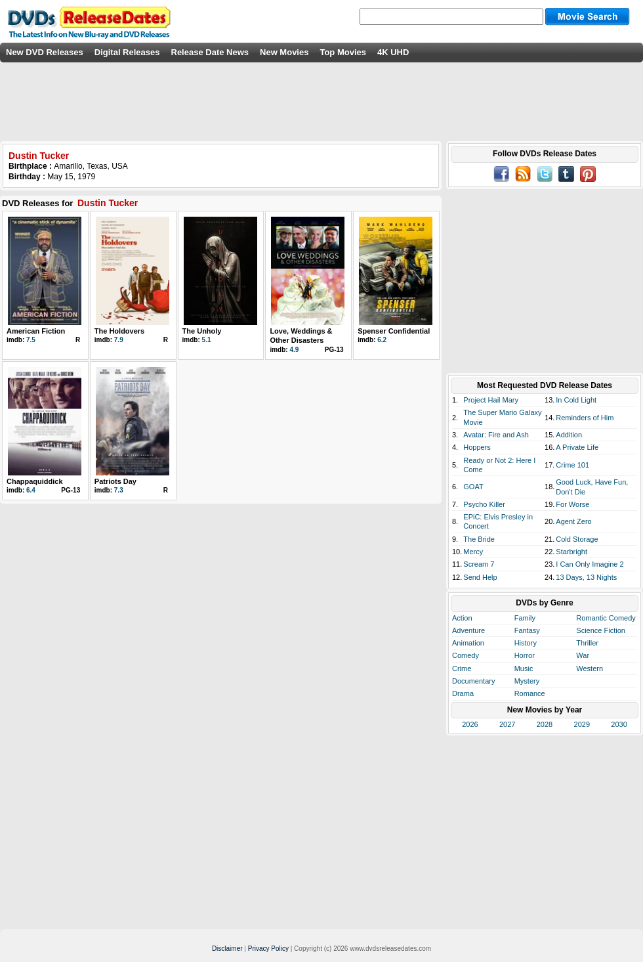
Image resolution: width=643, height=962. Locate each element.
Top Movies (343, 52)
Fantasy (527, 630)
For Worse (572, 504)
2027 (507, 724)
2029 (582, 724)
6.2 (381, 339)
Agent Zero (573, 521)
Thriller (587, 643)
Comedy (465, 655)
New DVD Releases (44, 52)
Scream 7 (478, 564)
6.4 (30, 490)
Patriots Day (115, 481)
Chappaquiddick (35, 481)
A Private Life (577, 447)
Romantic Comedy (605, 618)
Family (524, 618)
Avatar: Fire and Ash (495, 435)
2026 (470, 724)
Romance (529, 693)
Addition (569, 435)
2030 (619, 724)
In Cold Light (576, 400)
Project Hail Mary (490, 400)
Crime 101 (572, 465)
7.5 (30, 339)
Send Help (480, 577)
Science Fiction (600, 630)
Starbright (571, 552)
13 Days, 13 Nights (586, 577)
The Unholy (202, 331)
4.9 (294, 349)
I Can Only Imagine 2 (589, 564)
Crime (461, 668)
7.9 (118, 339)
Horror (524, 655)
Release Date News (210, 52)
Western (589, 668)
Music (523, 668)
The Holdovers (119, 331)
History (525, 643)
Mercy (473, 552)
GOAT (473, 487)
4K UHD (393, 52)
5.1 (206, 339)
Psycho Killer (484, 504)
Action (462, 618)
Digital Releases (127, 52)
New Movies (284, 52)
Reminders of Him (584, 418)
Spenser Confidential (394, 331)
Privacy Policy (268, 948)
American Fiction (36, 331)
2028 (544, 724)
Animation (468, 643)
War (582, 655)
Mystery (527, 681)
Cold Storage (577, 539)
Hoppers (477, 447)
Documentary (473, 681)
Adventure (468, 630)
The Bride (479, 539)
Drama (463, 693)
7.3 (118, 490)
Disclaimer (227, 948)
